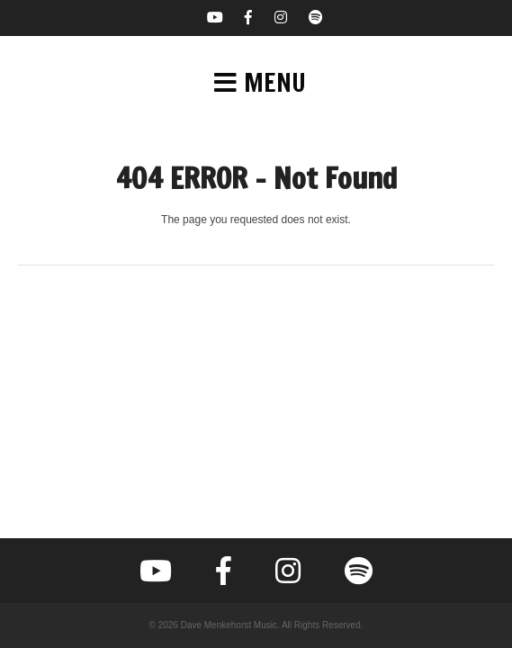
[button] (256, 83)
